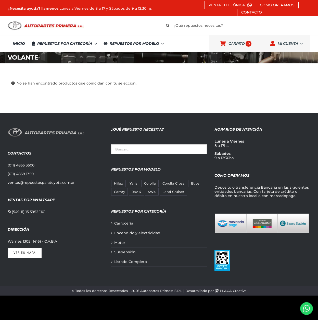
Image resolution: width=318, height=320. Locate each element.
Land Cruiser (173, 192)
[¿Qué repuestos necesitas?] (236, 25)
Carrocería (123, 223)
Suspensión (125, 252)
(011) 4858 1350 (21, 174)
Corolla (150, 183)
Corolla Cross (173, 183)
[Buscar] (167, 25)
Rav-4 (136, 192)
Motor (119, 243)
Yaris (133, 183)
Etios (195, 183)
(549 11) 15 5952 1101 (26, 212)
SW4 (152, 192)
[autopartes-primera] (46, 22)
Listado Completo (130, 262)
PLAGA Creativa (233, 291)
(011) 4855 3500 (21, 165)
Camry (119, 192)
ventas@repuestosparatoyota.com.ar (41, 182)
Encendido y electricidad (137, 233)
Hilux (118, 183)
